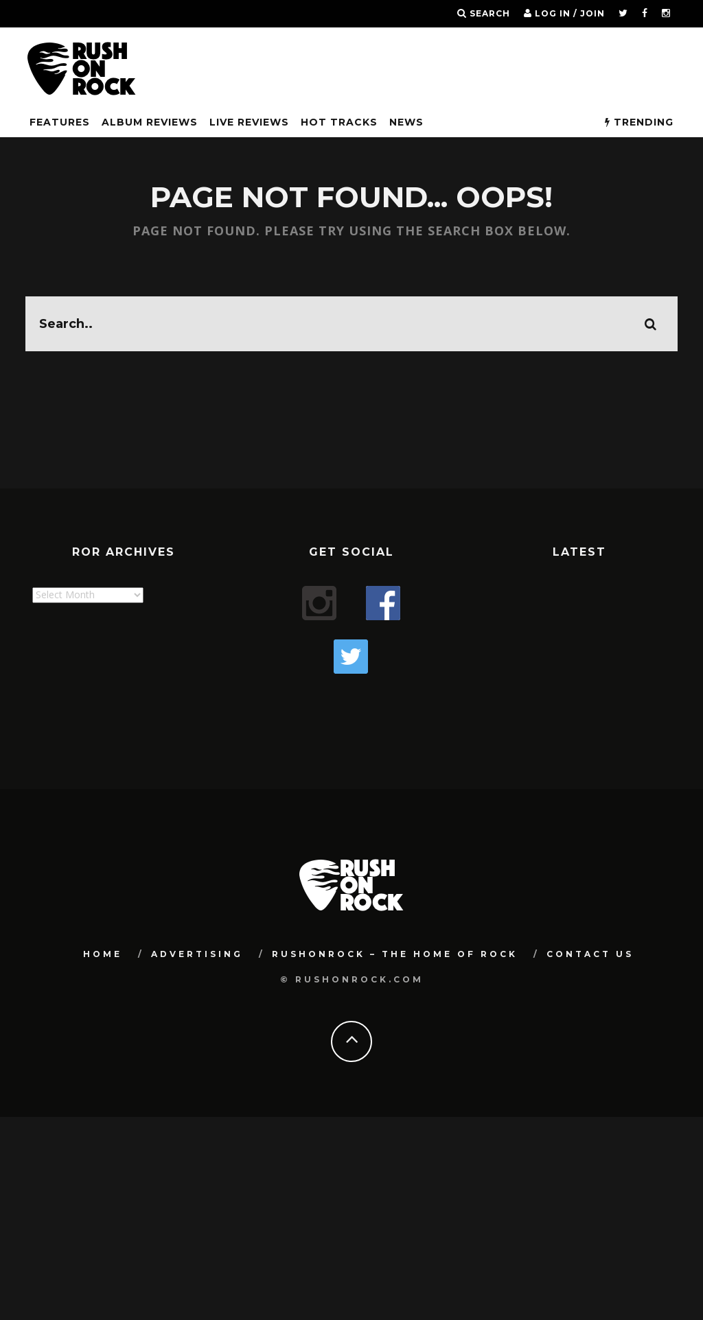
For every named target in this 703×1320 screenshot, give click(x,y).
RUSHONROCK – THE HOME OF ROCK (395, 931)
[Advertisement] (282, 689)
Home (102, 931)
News (406, 122)
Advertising (197, 931)
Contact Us (590, 931)
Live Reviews (249, 122)
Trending (639, 122)
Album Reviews (150, 122)
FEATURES (60, 122)
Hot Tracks (339, 122)
